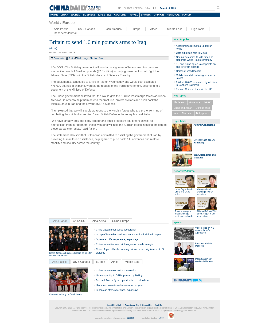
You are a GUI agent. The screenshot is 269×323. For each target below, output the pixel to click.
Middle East (174, 29)
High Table (197, 29)
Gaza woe (194, 102)
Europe (68, 22)
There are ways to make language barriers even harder (184, 213)
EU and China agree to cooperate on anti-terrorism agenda (196, 65)
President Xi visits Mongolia (203, 244)
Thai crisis (187, 113)
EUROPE (128, 8)
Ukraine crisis (203, 107)
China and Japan (183, 107)
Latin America (113, 29)
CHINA (64, 14)
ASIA (147, 8)
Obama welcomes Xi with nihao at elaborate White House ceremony (194, 58)
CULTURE (120, 14)
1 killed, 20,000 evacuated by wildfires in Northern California (196, 83)
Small (101, 58)
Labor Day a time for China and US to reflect (184, 191)
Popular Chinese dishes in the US (194, 89)
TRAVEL (133, 14)
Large (85, 58)
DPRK (207, 102)
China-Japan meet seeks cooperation (116, 229)
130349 (161, 318)
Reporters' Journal (65, 33)
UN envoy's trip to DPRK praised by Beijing (119, 275)
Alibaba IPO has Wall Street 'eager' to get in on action (207, 213)
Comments (59, 58)
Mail (79, 58)
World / (55, 22)
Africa (153, 29)
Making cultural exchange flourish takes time (205, 191)
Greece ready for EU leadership (204, 141)
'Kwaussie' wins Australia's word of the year (119, 285)
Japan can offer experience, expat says (117, 239)
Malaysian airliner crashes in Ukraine (204, 260)
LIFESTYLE (104, 14)
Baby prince (202, 113)
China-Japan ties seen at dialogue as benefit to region (125, 244)
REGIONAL (173, 14)
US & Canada (86, 29)
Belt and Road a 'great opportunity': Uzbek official (122, 280)
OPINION (159, 14)
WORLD (75, 14)
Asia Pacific (61, 29)
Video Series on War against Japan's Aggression (204, 230)
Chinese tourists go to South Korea (65, 294)
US (119, 8)
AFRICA (139, 8)
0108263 (130, 318)
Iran (176, 113)
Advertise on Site (132, 305)
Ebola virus (180, 102)
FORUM (186, 14)
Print (71, 58)
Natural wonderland (204, 125)
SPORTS (146, 14)
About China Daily (114, 305)
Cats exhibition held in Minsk (191, 52)
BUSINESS (89, 14)
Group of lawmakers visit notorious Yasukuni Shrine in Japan (128, 234)
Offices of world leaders (188, 71)
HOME (54, 14)
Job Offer (158, 305)
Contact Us (146, 305)
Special (178, 222)
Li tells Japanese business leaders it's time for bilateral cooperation (70, 254)
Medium (94, 58)
